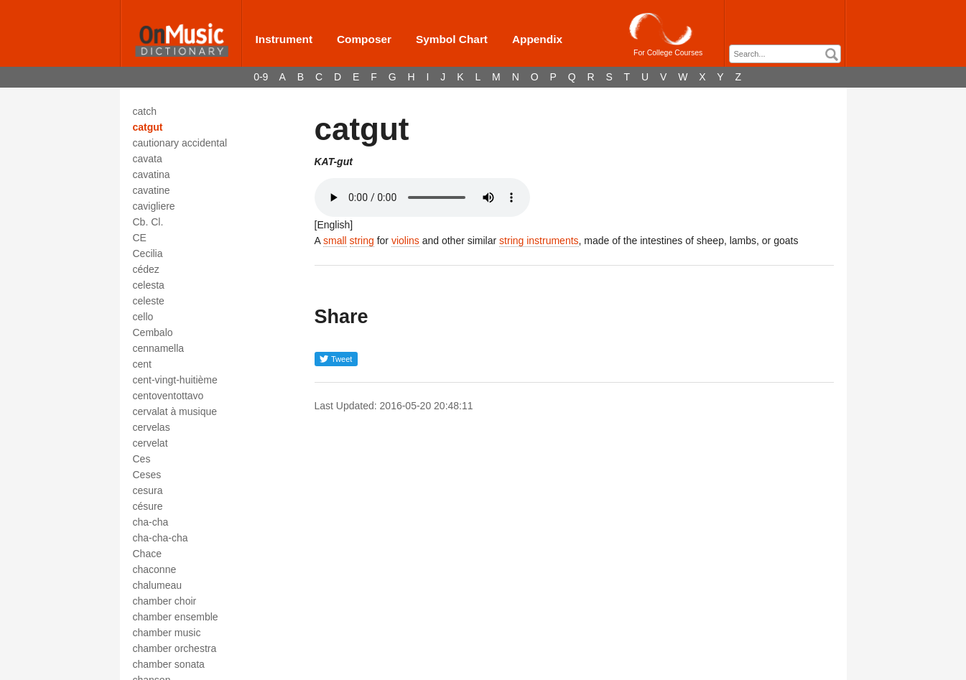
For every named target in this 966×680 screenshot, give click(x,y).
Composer (364, 39)
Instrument (284, 39)
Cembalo (153, 332)
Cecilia (148, 253)
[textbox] (788, 54)
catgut (148, 127)
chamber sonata (169, 664)
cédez (146, 269)
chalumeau (157, 585)
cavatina (151, 174)
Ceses (147, 474)
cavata (147, 158)
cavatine (151, 190)
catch (145, 111)
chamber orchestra (175, 648)
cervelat (150, 443)
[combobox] (785, 54)
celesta (148, 285)
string (362, 240)
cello (143, 316)
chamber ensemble (175, 617)
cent (142, 364)
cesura (148, 490)
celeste (148, 301)
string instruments (538, 240)
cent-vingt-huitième (175, 380)
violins (405, 240)
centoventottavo (168, 395)
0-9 (261, 77)
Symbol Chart (452, 39)
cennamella (159, 348)
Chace (147, 553)
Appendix (537, 39)
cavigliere (154, 206)
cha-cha (151, 522)
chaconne (155, 569)
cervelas (151, 427)
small (335, 240)
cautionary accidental (180, 143)
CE (140, 237)
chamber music (167, 632)
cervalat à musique (175, 411)
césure (148, 506)
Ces (142, 459)
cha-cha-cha (160, 538)
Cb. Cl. (148, 222)
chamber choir (165, 601)
